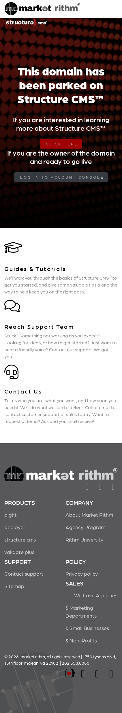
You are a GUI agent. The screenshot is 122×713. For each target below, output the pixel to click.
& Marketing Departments (81, 611)
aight (10, 514)
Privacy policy (81, 573)
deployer (14, 527)
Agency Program (85, 527)
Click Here (62, 144)
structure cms (20, 539)
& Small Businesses (87, 628)
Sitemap (14, 586)
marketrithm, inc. (70, 673)
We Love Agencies (91, 595)
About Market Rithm (89, 514)
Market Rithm (42, 9)
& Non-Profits (81, 640)
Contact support (23, 573)
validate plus (19, 552)
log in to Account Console (62, 177)
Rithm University (84, 539)
